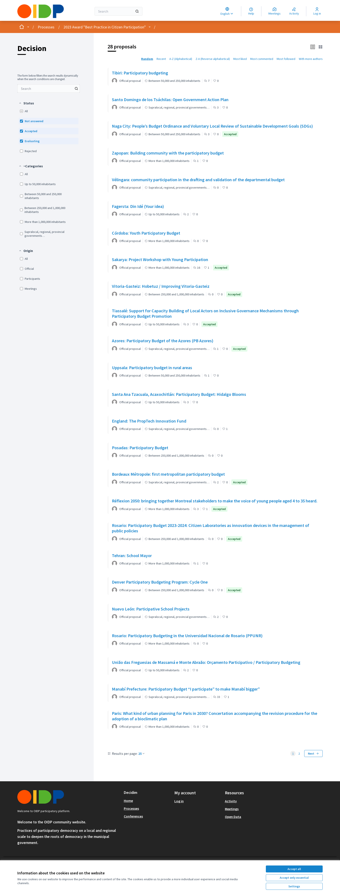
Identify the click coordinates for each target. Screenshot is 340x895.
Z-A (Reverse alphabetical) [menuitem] (213, 59)
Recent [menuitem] (161, 59)
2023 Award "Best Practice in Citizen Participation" (105, 27)
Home (128, 800)
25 (141, 753)
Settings (294, 886)
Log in (179, 801)
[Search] (118, 11)
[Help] (251, 11)
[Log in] (317, 11)
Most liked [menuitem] (240, 59)
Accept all (294, 869)
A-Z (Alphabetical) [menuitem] (180, 59)
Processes (46, 27)
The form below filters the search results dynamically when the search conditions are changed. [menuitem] (47, 77)
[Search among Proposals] (48, 88)
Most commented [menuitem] (261, 59)
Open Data (233, 816)
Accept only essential (294, 878)
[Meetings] (274, 11)
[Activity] (294, 11)
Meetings (232, 809)
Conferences (133, 816)
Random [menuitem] (147, 59)
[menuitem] (48, 88)
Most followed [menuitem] (286, 59)
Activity (231, 801)
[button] (26, 103)
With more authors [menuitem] (311, 59)
